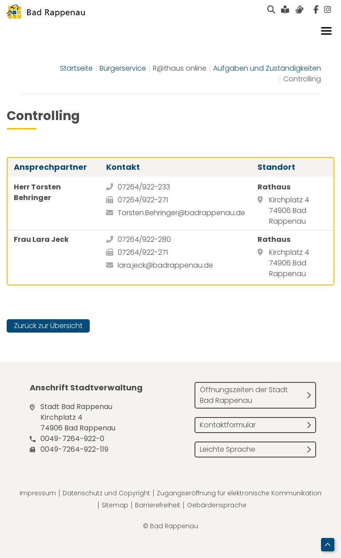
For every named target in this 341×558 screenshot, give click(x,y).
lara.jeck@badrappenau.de (165, 265)
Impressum (38, 493)
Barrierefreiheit (157, 505)
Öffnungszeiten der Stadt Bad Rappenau (244, 395)
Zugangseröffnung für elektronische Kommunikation (239, 493)
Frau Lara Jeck (41, 239)
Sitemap (115, 505)
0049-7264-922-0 (72, 439)
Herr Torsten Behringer (37, 192)
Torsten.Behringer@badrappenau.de (181, 213)
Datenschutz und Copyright (106, 493)
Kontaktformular (228, 425)
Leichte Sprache (227, 449)
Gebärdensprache (216, 505)
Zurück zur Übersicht (48, 326)
